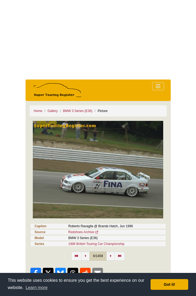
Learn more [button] (37, 287)
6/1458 (98, 256)
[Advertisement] (98, 39)
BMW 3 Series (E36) (77, 111)
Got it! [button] (169, 284)
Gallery (53, 111)
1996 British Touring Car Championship (96, 244)
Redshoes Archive (81, 232)
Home (38, 111)
